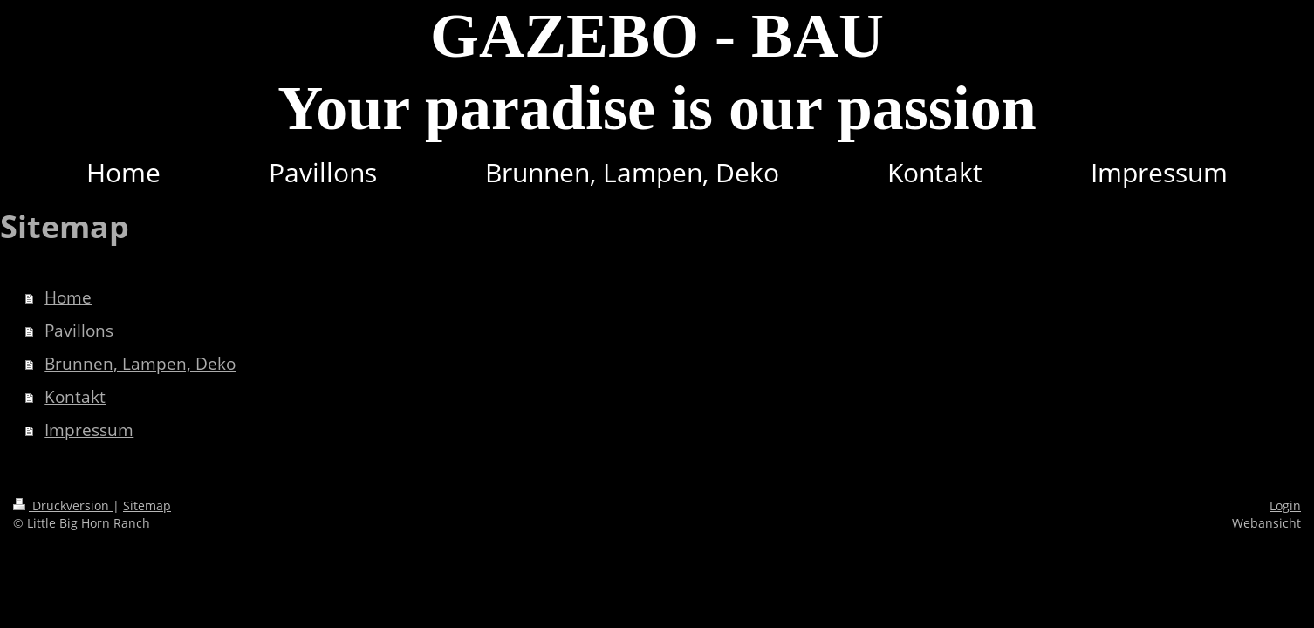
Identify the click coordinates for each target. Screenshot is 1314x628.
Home (68, 297)
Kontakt (75, 397)
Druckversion (63, 505)
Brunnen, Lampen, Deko (140, 363)
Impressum (88, 430)
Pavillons (78, 330)
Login (1285, 505)
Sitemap (147, 505)
